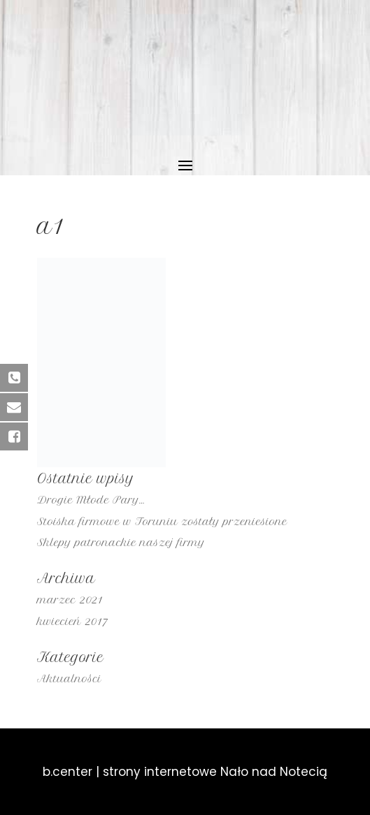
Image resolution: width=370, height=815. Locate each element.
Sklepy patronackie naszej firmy (121, 542)
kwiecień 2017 (72, 621)
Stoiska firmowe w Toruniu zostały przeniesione (162, 521)
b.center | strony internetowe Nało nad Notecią (185, 771)
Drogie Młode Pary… (91, 500)
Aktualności (69, 679)
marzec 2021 (70, 600)
